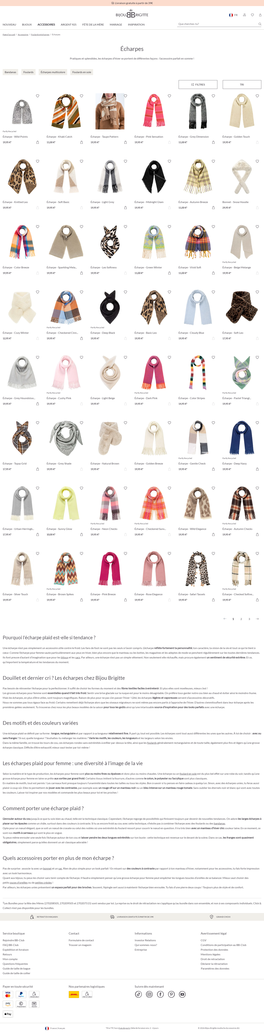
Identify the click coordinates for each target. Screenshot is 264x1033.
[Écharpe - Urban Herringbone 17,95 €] (22, 511)
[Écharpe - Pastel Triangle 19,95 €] (241, 381)
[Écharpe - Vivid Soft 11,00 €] (197, 250)
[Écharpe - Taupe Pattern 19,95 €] (110, 119)
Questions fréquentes (15, 963)
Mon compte (10, 959)
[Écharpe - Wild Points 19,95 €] (22, 119)
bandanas (219, 823)
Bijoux (27, 24)
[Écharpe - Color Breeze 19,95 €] (22, 250)
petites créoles (43, 882)
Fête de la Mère (93, 24)
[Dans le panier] (38, 142)
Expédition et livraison (16, 949)
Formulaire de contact (81, 940)
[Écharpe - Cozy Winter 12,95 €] (22, 315)
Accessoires (46, 24)
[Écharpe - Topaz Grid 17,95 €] (22, 446)
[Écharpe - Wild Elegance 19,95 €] (197, 511)
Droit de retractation (213, 959)
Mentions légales (210, 954)
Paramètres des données (215, 968)
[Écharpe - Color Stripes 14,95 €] (197, 381)
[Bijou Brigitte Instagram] (149, 994)
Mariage (116, 24)
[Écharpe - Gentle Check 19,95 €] (197, 446)
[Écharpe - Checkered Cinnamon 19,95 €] (66, 315)
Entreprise (141, 949)
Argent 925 (68, 24)
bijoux (64, 657)
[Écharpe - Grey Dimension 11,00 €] (197, 119)
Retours (7, 954)
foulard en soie (188, 773)
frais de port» (124, 1028)
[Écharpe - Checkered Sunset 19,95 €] (154, 511)
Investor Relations (145, 940)
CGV (203, 940)
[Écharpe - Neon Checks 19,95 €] (110, 511)
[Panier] (260, 15)
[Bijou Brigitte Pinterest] (171, 994)
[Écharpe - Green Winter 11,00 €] (154, 250)
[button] (244, 15)
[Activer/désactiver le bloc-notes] (38, 96)
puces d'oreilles (19, 882)
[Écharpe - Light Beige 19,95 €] (110, 381)
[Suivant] (257, 619)
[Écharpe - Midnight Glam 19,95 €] (154, 185)
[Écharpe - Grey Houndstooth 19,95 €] (22, 381)
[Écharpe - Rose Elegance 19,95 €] (154, 577)
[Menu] (198, 84)
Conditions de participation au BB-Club (223, 944)
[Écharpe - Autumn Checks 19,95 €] (241, 511)
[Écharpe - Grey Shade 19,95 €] (66, 446)
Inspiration (136, 24)
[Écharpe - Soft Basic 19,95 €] (66, 185)
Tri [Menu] (242, 84)
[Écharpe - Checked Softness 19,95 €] (241, 577)
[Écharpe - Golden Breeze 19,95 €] (154, 446)
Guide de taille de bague (16, 968)
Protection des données (214, 949)
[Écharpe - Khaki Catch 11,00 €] (66, 119)
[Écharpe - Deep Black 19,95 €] (110, 315)
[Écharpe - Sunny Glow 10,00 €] (66, 511)
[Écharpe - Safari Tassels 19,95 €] (197, 577)
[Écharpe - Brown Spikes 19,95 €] (66, 577)
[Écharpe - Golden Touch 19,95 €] (241, 119)
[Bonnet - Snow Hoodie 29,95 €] (241, 185)
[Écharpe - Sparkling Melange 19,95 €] (66, 250)
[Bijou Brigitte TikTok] (138, 994)
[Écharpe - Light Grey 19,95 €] (110, 185)
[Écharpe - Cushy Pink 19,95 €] (66, 381)
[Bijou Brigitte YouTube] (182, 994)
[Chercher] (260, 24)
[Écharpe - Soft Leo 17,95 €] (241, 315)
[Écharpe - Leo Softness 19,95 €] (110, 250)
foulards (152, 742)
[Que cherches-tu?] (219, 24)
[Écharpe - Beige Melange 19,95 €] (241, 250)
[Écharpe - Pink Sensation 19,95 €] (154, 119)
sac (60, 868)
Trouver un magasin (80, 944)
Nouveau (9, 24)
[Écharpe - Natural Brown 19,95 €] (110, 446)
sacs (77, 657)
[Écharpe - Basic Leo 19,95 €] (154, 315)
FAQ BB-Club (11, 944)
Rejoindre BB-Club (13, 940)
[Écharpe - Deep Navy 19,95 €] (241, 446)
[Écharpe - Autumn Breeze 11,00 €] (197, 185)
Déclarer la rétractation (214, 963)
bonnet (47, 868)
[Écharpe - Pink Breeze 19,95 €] (110, 577)
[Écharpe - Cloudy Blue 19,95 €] (197, 315)
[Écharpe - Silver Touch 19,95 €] (22, 577)
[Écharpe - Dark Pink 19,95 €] (154, 381)
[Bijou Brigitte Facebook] (160, 994)
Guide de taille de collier (16, 973)
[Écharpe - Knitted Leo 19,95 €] (22, 185)
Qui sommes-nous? (146, 944)
